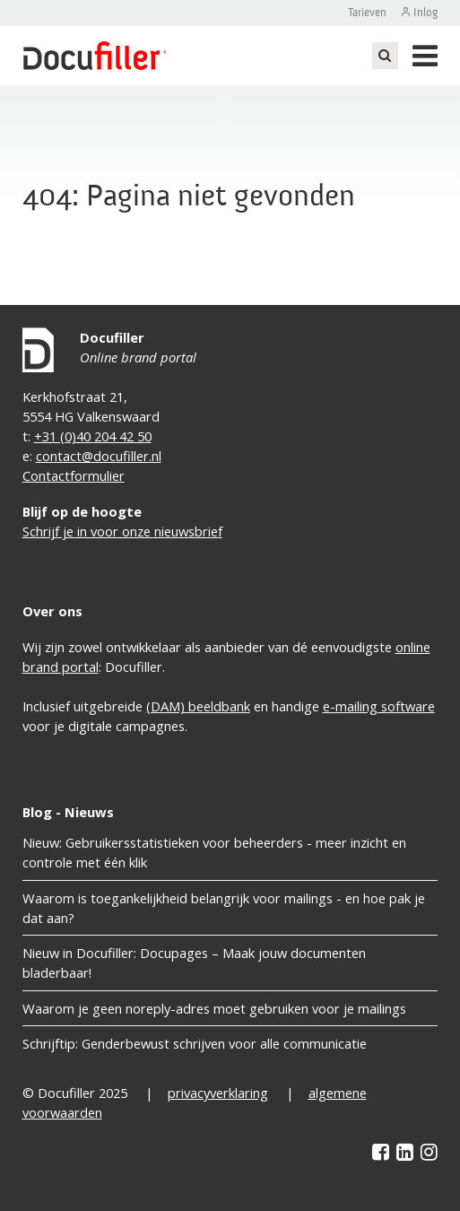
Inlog (425, 13)
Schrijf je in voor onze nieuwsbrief (122, 531)
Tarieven (367, 13)
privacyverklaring (218, 1093)
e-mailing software (379, 706)
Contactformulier (73, 475)
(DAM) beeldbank (198, 706)
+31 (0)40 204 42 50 (93, 436)
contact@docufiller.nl (98, 456)
